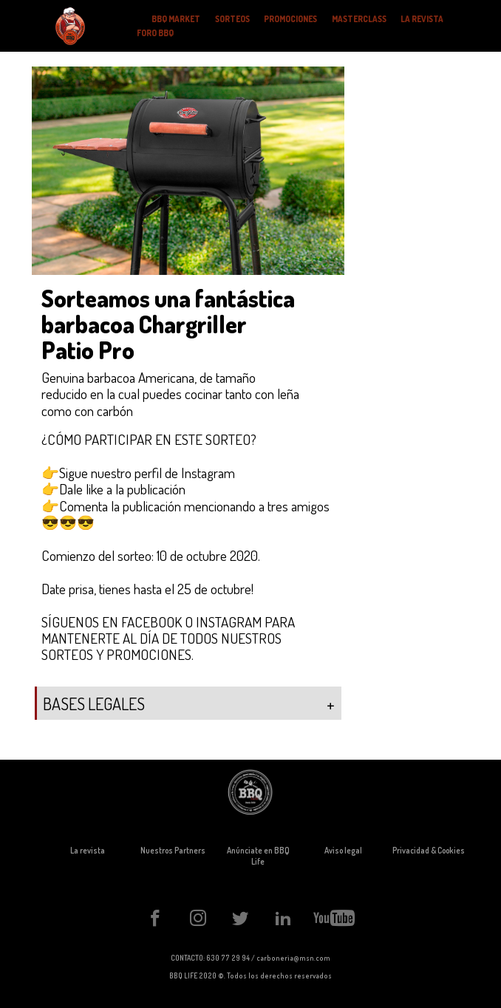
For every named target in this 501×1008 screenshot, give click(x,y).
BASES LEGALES (189, 705)
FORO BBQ (155, 32)
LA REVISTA (422, 18)
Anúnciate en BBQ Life (258, 856)
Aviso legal (343, 850)
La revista (87, 850)
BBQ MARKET (175, 18)
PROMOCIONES (290, 18)
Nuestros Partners (172, 850)
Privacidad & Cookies (428, 850)
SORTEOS (232, 18)
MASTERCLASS (359, 18)
